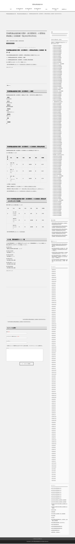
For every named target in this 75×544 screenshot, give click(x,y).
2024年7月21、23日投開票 (58, 176)
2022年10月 (54, 351)
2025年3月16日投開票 (57, 127)
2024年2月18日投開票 (57, 208)
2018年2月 (54, 459)
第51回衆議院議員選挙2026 (57, 528)
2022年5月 (54, 360)
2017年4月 (54, 478)
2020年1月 (54, 415)
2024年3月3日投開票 (57, 205)
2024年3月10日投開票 (57, 203)
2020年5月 (54, 407)
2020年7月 (54, 403)
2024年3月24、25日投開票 (58, 200)
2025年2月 (54, 297)
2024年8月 (54, 308)
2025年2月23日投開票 (57, 132)
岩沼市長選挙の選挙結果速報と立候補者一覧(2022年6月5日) (34, 319)
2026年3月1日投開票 (57, 56)
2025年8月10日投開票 (57, 95)
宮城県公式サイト (10, 112)
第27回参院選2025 (55, 524)
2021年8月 (54, 378)
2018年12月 (54, 440)
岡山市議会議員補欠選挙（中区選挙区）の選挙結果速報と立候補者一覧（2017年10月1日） (60, 257)
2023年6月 (54, 335)
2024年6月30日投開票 (57, 180)
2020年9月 (54, 399)
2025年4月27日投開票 (57, 118)
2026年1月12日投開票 (57, 65)
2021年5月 (54, 384)
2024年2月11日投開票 (57, 209)
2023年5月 (54, 337)
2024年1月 (54, 322)
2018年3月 (54, 457)
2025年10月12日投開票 (57, 82)
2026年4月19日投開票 (57, 45)
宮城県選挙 (13, 184)
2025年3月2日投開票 (57, 130)
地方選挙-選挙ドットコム (11, 262)
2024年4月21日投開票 (57, 194)
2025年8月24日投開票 (57, 92)
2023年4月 (54, 339)
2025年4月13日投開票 (57, 121)
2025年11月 (54, 279)
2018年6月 (54, 451)
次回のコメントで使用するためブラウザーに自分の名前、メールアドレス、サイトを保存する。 (25, 346)
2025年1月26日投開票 (57, 138)
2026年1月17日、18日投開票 (58, 64)
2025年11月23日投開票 (57, 73)
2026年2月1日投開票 (57, 61)
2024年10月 (54, 304)
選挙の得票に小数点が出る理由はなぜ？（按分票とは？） (33, 189)
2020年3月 (54, 411)
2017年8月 (54, 471)
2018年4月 (54, 455)
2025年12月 (54, 277)
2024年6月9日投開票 (57, 185)
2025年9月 (54, 283)
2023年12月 (54, 324)
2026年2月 (54, 273)
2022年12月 (54, 347)
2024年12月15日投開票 (57, 144)
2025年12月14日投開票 (57, 68)
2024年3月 (54, 318)
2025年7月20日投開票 (57, 100)
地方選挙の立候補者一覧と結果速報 (58, 514)
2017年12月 (54, 463)
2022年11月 (54, 349)
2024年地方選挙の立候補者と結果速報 (59, 502)
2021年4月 (54, 386)
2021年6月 (54, 382)
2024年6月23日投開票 (57, 182)
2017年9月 (54, 469)
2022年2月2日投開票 (57, 136)
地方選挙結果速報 (9, 266)
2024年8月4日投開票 (57, 173)
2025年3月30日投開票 (57, 124)
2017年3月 (54, 480)
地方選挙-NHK (9, 247)
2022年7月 (54, 357)
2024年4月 (54, 316)
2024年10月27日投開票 (57, 156)
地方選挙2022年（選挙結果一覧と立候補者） (28, 64)
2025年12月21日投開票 (57, 67)
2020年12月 (54, 393)
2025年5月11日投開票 (57, 117)
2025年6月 (54, 289)
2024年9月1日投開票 (57, 168)
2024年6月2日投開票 (57, 186)
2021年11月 (54, 372)
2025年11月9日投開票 (57, 76)
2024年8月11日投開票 (57, 171)
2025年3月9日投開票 (57, 129)
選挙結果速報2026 (37, 4)
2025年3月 (54, 295)
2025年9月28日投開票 (57, 85)
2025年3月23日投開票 (57, 126)
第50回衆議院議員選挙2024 (57, 526)
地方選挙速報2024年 (37, 10)
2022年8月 (54, 355)
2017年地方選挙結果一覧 (56, 488)
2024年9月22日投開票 (57, 164)
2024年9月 (54, 306)
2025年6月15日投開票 (57, 109)
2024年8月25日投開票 (57, 170)
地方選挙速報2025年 (28, 10)
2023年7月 (54, 333)
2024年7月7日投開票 (57, 179)
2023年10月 (54, 328)
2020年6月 (54, 405)
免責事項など (64, 9)
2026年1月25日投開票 (57, 62)
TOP (11, 9)
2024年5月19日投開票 (57, 189)
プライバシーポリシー (38, 539)
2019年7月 (54, 426)
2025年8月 (54, 285)
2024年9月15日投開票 (57, 165)
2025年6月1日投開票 (57, 112)
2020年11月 (54, 395)
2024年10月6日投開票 (57, 161)
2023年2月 (54, 343)
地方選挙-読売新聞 (9, 251)
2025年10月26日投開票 (57, 79)
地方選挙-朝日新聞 (9, 255)
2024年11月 (54, 302)
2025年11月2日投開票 (57, 77)
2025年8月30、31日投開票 (58, 91)
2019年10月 (54, 420)
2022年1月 (54, 368)
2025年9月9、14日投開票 (58, 88)
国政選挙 (53, 512)
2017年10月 (54, 467)
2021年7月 (54, 380)
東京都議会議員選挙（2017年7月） (58, 522)
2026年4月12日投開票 (57, 47)
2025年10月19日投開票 (57, 80)
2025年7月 (54, 287)
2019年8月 (54, 424)
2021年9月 (54, 376)
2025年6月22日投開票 (57, 108)
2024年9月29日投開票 (57, 162)
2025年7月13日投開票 (57, 103)
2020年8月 (54, 401)
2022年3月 (54, 364)
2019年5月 (54, 430)
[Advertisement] (37, 23)
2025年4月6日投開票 (57, 123)
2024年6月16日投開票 (57, 183)
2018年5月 (54, 453)
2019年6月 (54, 428)
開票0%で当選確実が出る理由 (30, 186)
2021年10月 (54, 374)
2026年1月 (54, 275)
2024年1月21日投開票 (57, 214)
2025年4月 (54, 293)
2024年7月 (54, 310)
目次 (46, 9)
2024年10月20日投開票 (57, 158)
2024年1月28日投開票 (57, 212)
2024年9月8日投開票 (57, 167)
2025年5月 (54, 291)
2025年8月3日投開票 (57, 97)
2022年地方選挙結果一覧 (10, 43)
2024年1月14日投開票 (57, 215)
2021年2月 (54, 389)
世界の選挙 (54, 510)
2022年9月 (54, 353)
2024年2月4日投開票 (57, 211)
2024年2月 (54, 320)
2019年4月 (54, 432)
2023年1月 (54, 345)
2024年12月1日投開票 (57, 147)
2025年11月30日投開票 (57, 71)
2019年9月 (54, 422)
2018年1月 (54, 461)
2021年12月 (54, 370)
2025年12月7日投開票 (57, 70)
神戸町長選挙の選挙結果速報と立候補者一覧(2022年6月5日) (19, 322)
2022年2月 (54, 366)
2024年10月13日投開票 (57, 159)
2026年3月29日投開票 (57, 50)
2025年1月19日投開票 (57, 139)
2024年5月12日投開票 (57, 191)
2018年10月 (54, 444)
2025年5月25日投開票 (57, 114)
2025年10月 (54, 281)
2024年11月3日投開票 (57, 153)
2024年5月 (54, 314)
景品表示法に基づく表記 (55, 10)
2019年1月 (54, 438)
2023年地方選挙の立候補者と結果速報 (59, 500)
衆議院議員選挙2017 (56, 530)
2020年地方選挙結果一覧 (56, 494)
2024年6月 (54, 312)
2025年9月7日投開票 (57, 89)
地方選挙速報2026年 (19, 10)
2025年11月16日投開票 (57, 74)
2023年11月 (54, 326)
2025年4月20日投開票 (57, 120)
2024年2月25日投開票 (57, 206)
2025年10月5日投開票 (57, 83)
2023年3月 (54, 341)
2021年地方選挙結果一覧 (56, 496)
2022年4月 (54, 362)
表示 (9, 85)
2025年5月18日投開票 (57, 115)
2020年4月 (54, 409)
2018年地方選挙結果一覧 (56, 490)
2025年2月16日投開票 (57, 133)
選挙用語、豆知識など (56, 532)
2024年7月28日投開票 (57, 174)
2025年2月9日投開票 (57, 135)
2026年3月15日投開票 (57, 53)
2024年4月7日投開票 (57, 197)
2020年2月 (54, 413)
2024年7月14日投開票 (57, 177)
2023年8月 (54, 331)
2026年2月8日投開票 (57, 59)
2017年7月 (54, 473)
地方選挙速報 (22, 232)
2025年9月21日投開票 (57, 86)
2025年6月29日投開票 (57, 106)
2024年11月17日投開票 (57, 150)
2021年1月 (54, 391)
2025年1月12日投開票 (57, 141)
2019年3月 (54, 434)
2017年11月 (54, 465)
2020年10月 (54, 397)
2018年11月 (54, 442)
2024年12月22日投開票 (57, 142)
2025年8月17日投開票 (57, 94)
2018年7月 (54, 449)
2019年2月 (54, 436)
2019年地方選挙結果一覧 (56, 492)
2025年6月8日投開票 (57, 111)
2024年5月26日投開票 (57, 188)
